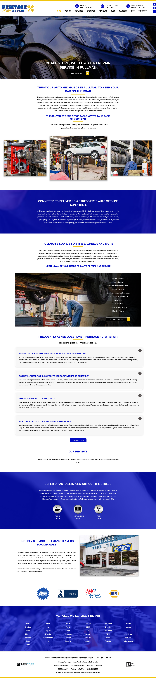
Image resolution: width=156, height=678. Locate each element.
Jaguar (48, 631)
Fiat (48, 627)
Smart (48, 641)
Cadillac (88, 624)
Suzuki (88, 641)
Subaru (68, 641)
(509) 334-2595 (86, 7)
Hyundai (128, 627)
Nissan (28, 638)
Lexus (128, 631)
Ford (68, 627)
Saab (108, 638)
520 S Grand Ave (137, 5)
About (68, 11)
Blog (113, 11)
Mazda (48, 634)
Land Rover (107, 631)
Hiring (88, 658)
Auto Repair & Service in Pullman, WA (85, 662)
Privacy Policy (78, 672)
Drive (59, 672)
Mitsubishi (128, 634)
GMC (88, 627)
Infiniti (28, 631)
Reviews (103, 11)
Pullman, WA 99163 (138, 7)
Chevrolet (108, 624)
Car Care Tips (97, 658)
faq (133, 11)
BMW (68, 624)
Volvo (28, 645)
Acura (28, 624)
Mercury (88, 634)
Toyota (108, 641)
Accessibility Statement (92, 672)
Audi (48, 624)
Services (78, 11)
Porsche (88, 638)
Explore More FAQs (78, 440)
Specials (91, 11)
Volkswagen (128, 641)
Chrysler (128, 624)
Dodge (28, 627)
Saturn (128, 638)
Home (58, 11)
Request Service (76, 73)
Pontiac (68, 638)
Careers (123, 11)
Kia (88, 631)
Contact (142, 11)
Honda (108, 627)
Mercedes (68, 634)
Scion (28, 641)
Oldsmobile (48, 638)
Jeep (68, 631)
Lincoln (28, 634)
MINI (108, 634)
